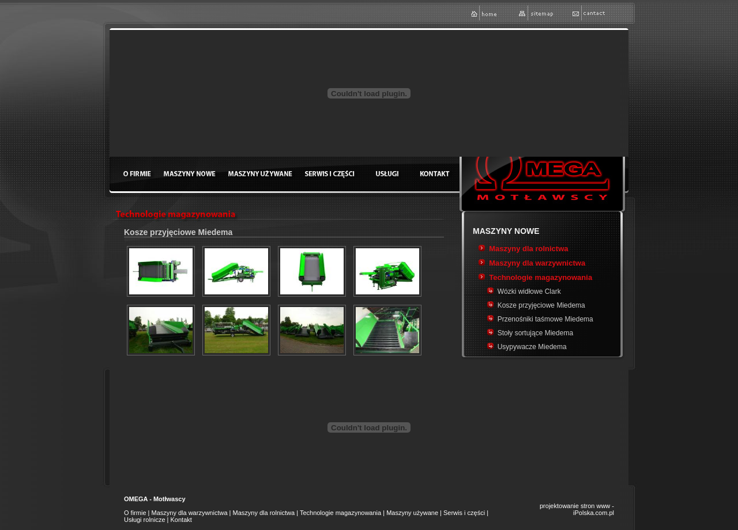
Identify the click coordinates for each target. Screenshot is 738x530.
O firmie (135, 512)
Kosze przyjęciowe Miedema (541, 305)
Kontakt (181, 519)
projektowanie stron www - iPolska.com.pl (577, 509)
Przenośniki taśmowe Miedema (545, 319)
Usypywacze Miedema (532, 347)
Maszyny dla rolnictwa (528, 248)
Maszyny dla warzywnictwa (537, 263)
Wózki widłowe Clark (529, 291)
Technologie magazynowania (540, 277)
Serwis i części (464, 512)
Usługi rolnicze (144, 519)
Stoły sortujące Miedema (535, 333)
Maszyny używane (412, 512)
